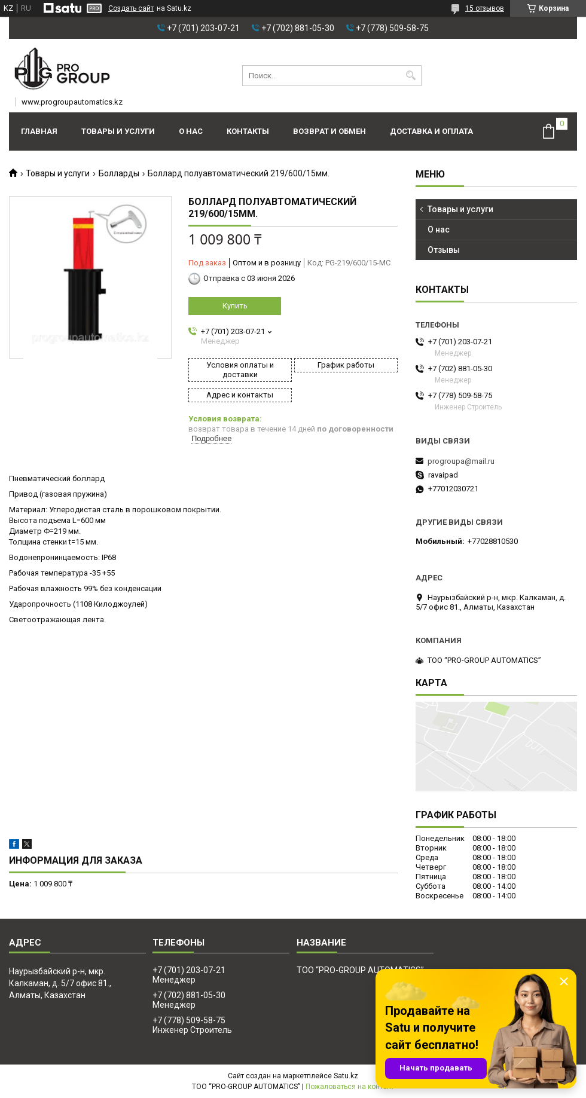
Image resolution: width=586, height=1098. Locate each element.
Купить (235, 305)
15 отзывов (484, 8)
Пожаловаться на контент (350, 1086)
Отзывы (444, 250)
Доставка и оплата (431, 131)
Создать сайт (131, 8)
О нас (191, 131)
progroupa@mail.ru (461, 461)
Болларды (119, 173)
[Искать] (411, 75)
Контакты (248, 131)
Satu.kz (346, 1076)
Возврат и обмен (329, 131)
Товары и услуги (118, 131)
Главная (39, 131)
